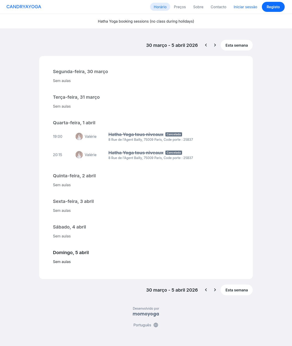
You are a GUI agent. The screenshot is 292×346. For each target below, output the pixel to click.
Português (146, 325)
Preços (180, 7)
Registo (273, 7)
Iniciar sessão (245, 7)
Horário (160, 7)
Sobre (198, 7)
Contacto (218, 7)
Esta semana (237, 45)
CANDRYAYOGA (23, 6)
